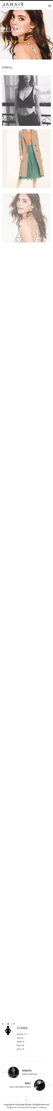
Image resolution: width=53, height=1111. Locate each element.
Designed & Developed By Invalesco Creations (26, 1107)
